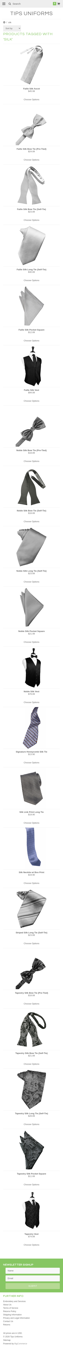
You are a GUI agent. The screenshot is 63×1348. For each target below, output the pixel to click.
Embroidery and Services (14, 1301)
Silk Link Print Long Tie (31, 812)
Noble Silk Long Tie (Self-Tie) (31, 571)
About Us (7, 1305)
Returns (6, 1325)
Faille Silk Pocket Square (32, 330)
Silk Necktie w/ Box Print (31, 872)
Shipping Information (12, 1315)
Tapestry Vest (32, 1234)
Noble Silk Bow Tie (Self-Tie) (31, 510)
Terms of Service (10, 1308)
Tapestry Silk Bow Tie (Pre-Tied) (31, 993)
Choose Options (31, 99)
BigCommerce (20, 1344)
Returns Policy (9, 1311)
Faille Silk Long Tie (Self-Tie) (31, 269)
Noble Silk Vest (31, 691)
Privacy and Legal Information (16, 1318)
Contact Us (8, 1321)
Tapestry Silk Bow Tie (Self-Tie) (31, 1053)
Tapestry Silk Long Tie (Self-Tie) (31, 1113)
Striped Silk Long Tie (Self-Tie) (31, 932)
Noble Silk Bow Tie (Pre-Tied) (31, 450)
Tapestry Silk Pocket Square (31, 1173)
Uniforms (31, 13)
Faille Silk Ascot (31, 88)
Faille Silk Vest (31, 390)
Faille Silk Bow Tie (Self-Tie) (31, 209)
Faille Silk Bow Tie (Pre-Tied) (31, 149)
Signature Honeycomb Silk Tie (31, 752)
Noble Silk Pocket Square (31, 631)
